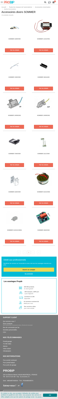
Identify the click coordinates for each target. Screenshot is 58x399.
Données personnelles (10, 330)
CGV (4, 332)
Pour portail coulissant (10, 360)
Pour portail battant (9, 362)
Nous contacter (17, 324)
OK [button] (50, 395)
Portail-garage (7, 341)
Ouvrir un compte (29, 269)
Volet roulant (7, 348)
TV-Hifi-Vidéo (7, 344)
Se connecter (29, 273)
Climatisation (7, 351)
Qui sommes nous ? (9, 321)
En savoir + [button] (38, 397)
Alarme (5, 346)
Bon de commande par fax (11, 327)
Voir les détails (14, 50)
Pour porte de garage (9, 365)
